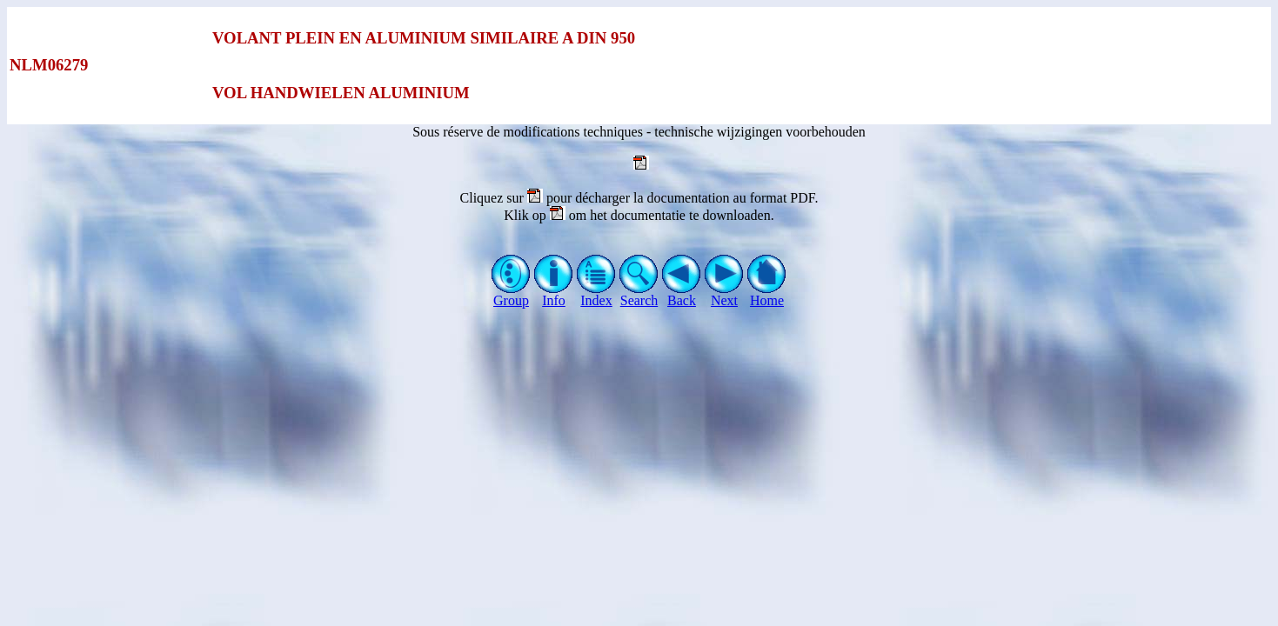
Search (639, 294)
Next (724, 294)
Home (766, 294)
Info (553, 294)
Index (596, 294)
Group (511, 294)
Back (681, 294)
